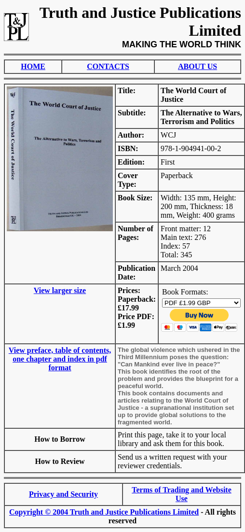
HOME (33, 66)
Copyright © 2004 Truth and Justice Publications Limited (104, 512)
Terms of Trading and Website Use (181, 494)
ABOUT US (197, 66)
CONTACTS (108, 66)
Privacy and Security (63, 494)
